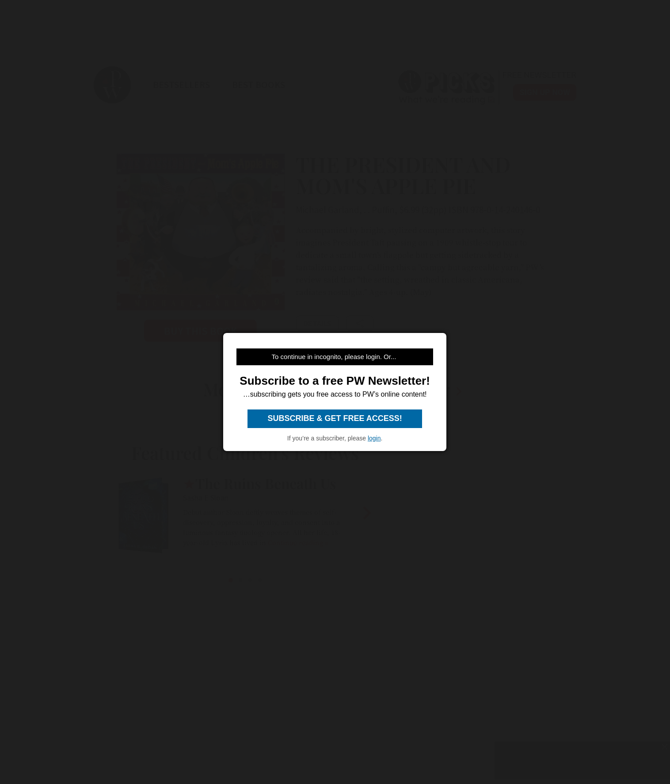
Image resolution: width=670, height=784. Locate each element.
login (374, 438)
